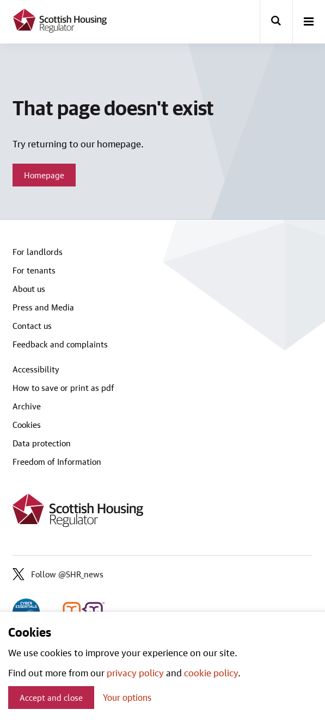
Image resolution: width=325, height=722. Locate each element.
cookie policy (211, 673)
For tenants (34, 270)
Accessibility (36, 369)
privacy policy (135, 673)
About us (29, 289)
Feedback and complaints (60, 344)
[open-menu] (308, 22)
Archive (27, 406)
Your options (127, 697)
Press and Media (43, 307)
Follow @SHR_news (58, 574)
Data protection (42, 443)
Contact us (32, 326)
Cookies (27, 425)
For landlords (38, 252)
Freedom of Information (57, 461)
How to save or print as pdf (63, 388)
